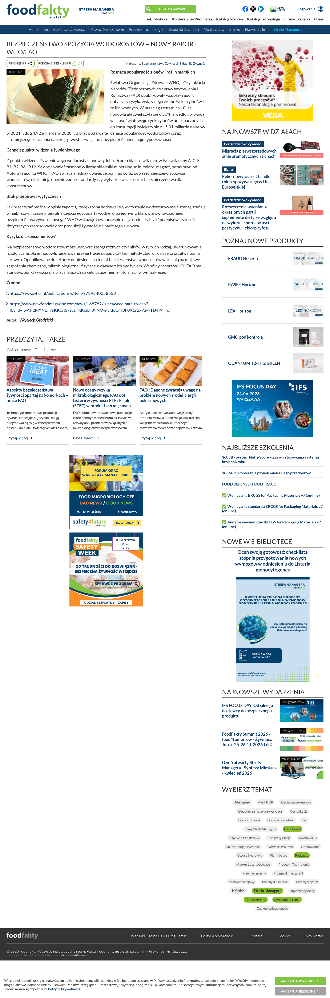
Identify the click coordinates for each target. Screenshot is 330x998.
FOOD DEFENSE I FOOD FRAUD (249, 484)
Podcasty (308, 878)
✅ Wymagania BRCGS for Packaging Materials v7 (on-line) (271, 495)
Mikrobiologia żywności (289, 859)
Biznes (234, 29)
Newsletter (314, 973)
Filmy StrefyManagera (258, 840)
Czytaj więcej (17, 438)
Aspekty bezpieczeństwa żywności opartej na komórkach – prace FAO (37, 395)
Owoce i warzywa (245, 878)
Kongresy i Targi (296, 850)
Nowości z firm (257, 29)
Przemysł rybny (259, 917)
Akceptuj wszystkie (298, 981)
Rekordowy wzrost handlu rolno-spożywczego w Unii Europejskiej (246, 181)
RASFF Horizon (242, 284)
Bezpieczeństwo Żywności (64, 29)
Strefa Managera (287, 29)
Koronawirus (247, 859)
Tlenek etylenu (251, 935)
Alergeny (258, 802)
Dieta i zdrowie (47, 349)
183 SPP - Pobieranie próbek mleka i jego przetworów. (266, 473)
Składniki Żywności (183, 29)
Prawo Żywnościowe (107, 29)
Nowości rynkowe (257, 869)
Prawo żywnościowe (249, 888)
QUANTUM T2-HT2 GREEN (254, 363)
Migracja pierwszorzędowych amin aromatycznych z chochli (250, 153)
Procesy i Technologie (146, 29)
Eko (312, 831)
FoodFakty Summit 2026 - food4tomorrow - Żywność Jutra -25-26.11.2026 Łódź (247, 739)
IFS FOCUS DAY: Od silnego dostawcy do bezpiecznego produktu (247, 710)
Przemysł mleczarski (291, 897)
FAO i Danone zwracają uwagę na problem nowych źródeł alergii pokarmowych (170, 395)
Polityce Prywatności (64, 989)
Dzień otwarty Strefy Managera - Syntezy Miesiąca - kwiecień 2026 (249, 767)
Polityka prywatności (217, 973)
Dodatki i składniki (283, 831)
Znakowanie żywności (272, 945)
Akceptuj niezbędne (298, 991)
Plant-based (280, 878)
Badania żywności (272, 812)
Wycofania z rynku (290, 935)
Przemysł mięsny (250, 898)
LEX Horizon (239, 310)
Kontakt (255, 973)
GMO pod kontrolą (245, 336)
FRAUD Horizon (243, 258)
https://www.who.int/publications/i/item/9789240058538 (63, 293)
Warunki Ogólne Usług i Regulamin (158, 973)
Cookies (284, 973)
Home (33, 29)
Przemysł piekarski (293, 907)
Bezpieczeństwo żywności (257, 821)
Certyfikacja (304, 821)
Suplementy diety (295, 926)
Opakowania (214, 29)
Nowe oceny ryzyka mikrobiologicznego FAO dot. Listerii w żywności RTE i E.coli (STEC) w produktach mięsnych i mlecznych (103, 400)
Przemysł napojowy (253, 907)
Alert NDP (286, 802)
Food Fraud (297, 840)
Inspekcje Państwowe (253, 850)
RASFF (289, 916)
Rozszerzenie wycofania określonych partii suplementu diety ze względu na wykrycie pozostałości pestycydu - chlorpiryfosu (249, 217)
